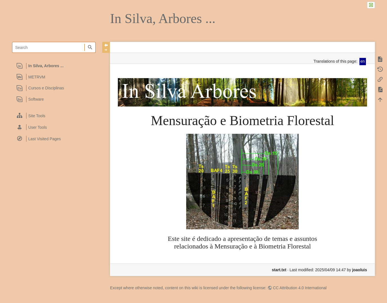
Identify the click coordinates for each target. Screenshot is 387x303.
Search (89, 47)
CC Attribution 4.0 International (300, 288)
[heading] (54, 66)
